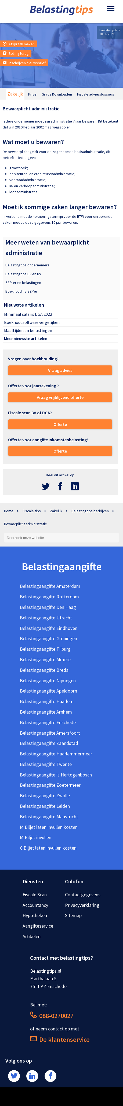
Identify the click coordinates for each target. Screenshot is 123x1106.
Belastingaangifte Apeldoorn (48, 691)
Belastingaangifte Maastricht (49, 816)
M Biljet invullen (35, 837)
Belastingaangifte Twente (46, 764)
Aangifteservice (38, 926)
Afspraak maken (19, 44)
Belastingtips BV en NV (23, 274)
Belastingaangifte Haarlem (47, 701)
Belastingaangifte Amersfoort (50, 733)
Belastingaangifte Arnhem (46, 712)
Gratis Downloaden (57, 94)
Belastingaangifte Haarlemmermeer (56, 754)
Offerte (60, 424)
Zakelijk (15, 94)
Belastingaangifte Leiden (45, 806)
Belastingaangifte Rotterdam (49, 596)
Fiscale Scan (35, 894)
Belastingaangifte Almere (45, 659)
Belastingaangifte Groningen (48, 638)
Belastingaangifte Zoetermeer (50, 785)
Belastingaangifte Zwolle (45, 795)
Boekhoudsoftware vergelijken (32, 322)
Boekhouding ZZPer (21, 291)
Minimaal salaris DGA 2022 (28, 314)
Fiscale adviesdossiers (95, 94)
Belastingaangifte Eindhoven (48, 628)
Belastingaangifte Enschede (48, 722)
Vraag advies (60, 370)
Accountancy (35, 905)
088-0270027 (52, 1016)
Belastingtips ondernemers (27, 265)
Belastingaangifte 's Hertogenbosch (56, 775)
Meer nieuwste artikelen (25, 338)
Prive (32, 94)
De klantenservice (60, 1039)
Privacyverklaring (82, 905)
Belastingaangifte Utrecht (46, 618)
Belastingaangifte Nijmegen (48, 680)
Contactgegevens (82, 894)
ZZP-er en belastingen (23, 282)
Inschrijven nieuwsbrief (24, 62)
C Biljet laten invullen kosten (48, 848)
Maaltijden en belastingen (28, 330)
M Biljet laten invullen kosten (49, 827)
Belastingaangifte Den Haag (48, 607)
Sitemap (73, 915)
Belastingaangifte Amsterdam (50, 586)
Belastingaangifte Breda (44, 670)
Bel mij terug (16, 53)
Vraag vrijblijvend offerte (60, 397)
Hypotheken (35, 915)
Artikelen (32, 936)
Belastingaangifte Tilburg (45, 649)
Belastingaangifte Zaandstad (49, 743)
